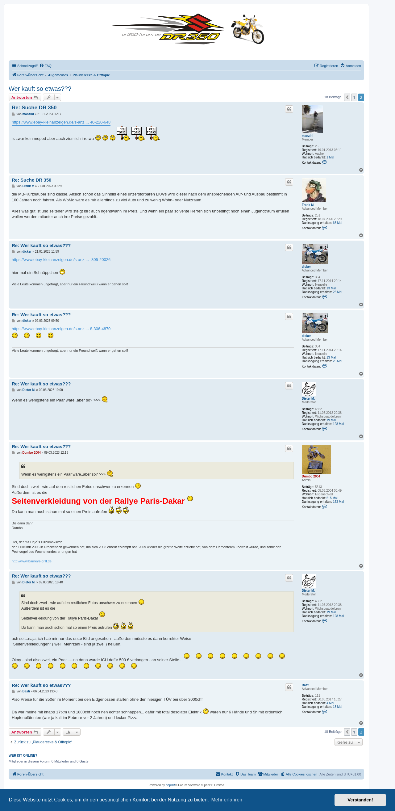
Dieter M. (308, 398)
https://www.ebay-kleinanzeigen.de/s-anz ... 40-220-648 (61, 122)
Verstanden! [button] (360, 799)
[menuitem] (45, 65)
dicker (306, 266)
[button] (347, 97)
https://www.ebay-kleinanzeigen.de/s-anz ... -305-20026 (61, 259)
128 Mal (338, 424)
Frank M (308, 205)
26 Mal (337, 292)
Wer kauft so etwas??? (40, 88)
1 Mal (330, 157)
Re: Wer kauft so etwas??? (41, 245)
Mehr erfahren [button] (226, 799)
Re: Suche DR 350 (34, 108)
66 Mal (337, 223)
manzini (307, 135)
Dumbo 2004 (311, 476)
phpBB (170, 785)
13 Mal (331, 288)
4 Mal (330, 703)
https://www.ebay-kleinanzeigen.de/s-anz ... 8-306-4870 (61, 328)
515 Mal (332, 498)
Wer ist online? (23, 755)
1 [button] (354, 97)
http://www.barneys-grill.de (32, 561)
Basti (305, 685)
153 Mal (338, 501)
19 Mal (331, 420)
